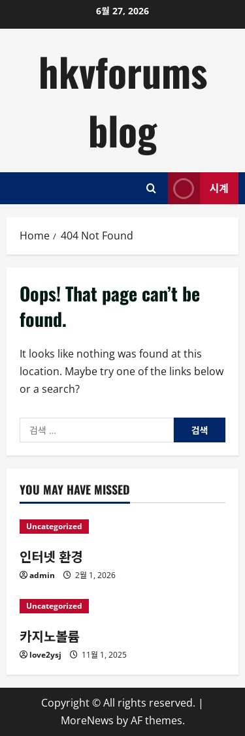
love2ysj (45, 654)
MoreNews (87, 720)
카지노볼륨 (50, 635)
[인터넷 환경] (122, 526)
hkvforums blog (123, 100)
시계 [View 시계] (198, 188)
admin (42, 575)
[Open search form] (151, 188)
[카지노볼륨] (122, 606)
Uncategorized (54, 526)
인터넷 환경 (51, 556)
